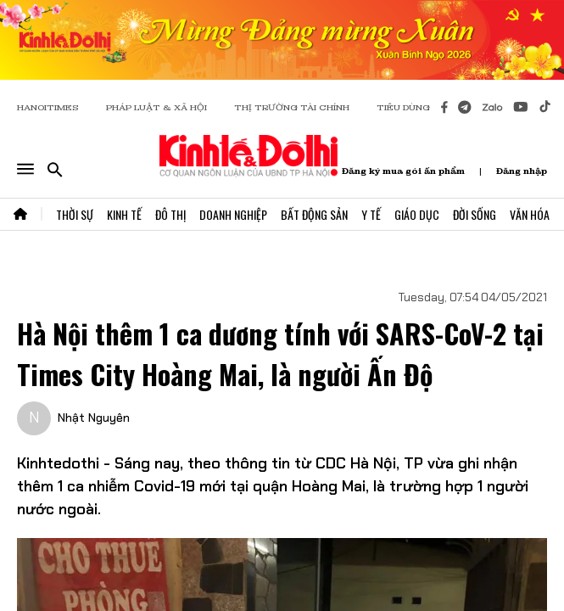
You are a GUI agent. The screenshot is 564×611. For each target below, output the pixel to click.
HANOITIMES (48, 107)
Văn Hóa (530, 214)
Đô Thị (170, 214)
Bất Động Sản (314, 214)
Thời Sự (74, 214)
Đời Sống (474, 214)
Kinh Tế (124, 214)
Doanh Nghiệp (233, 214)
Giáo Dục (416, 214)
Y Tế (371, 214)
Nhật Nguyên (94, 417)
